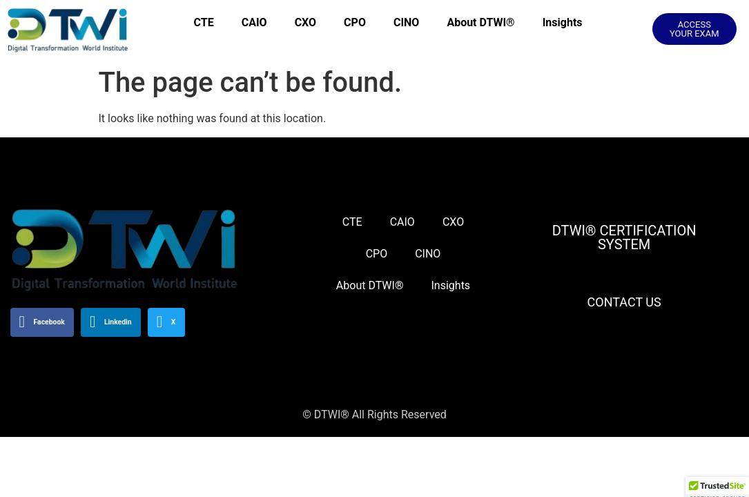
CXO (305, 22)
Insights (563, 22)
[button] (694, 29)
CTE (204, 22)
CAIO (254, 22)
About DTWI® (480, 22)
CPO (355, 22)
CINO (406, 22)
